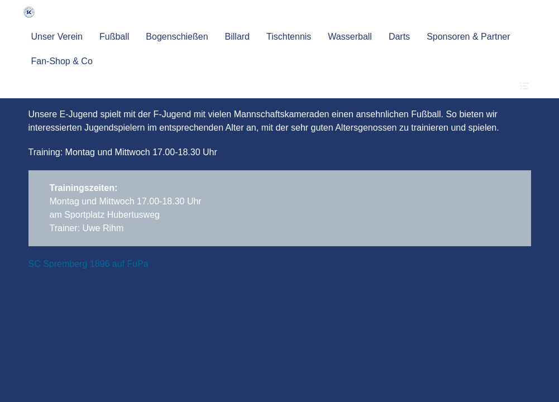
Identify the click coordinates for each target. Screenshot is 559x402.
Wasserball (350, 36)
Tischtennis (288, 36)
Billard (237, 36)
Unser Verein (57, 36)
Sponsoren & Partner (468, 36)
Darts (399, 36)
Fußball (114, 36)
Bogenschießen (177, 36)
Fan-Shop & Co (62, 61)
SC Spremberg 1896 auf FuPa (88, 264)
